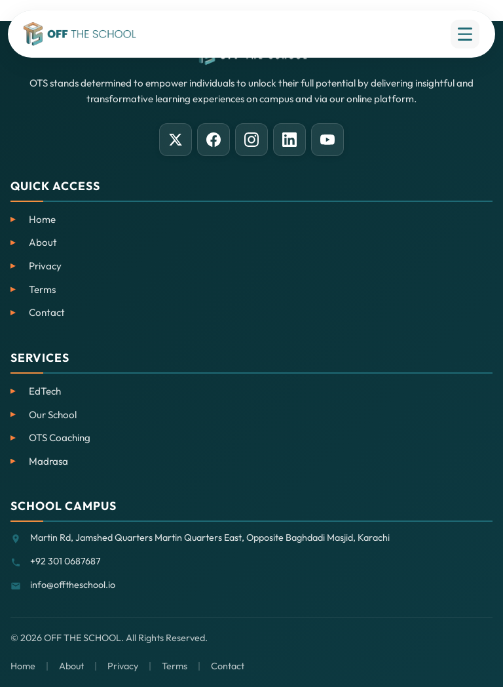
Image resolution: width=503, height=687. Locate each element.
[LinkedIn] (289, 139)
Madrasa (48, 461)
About (43, 242)
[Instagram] (251, 139)
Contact (47, 312)
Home (42, 219)
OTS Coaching (59, 437)
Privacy (45, 266)
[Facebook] (213, 139)
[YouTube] (327, 139)
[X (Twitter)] (175, 139)
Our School (53, 414)
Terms (42, 289)
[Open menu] (465, 34)
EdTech (45, 391)
